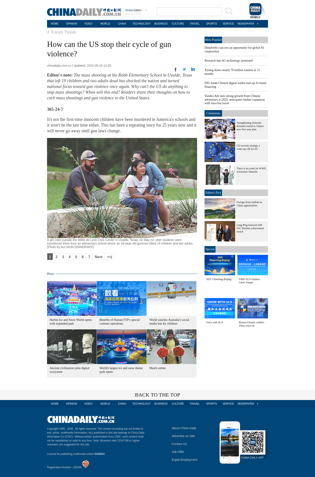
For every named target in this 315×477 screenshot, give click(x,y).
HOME (55, 23)
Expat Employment (185, 459)
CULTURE (178, 23)
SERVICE (228, 23)
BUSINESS (161, 23)
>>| (109, 257)
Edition (133, 10)
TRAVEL (195, 23)
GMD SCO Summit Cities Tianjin (249, 281)
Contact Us (179, 444)
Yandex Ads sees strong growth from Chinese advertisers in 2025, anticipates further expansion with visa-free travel (235, 99)
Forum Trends (63, 32)
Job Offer (178, 452)
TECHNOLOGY (141, 23)
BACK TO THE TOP (157, 395)
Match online (157, 368)
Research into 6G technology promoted (229, 60)
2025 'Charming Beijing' (219, 279)
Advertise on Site (183, 436)
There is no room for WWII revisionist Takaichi (251, 170)
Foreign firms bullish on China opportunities (249, 204)
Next (98, 257)
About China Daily (184, 428)
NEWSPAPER (245, 23)
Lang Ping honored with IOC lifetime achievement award (250, 228)
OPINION (71, 23)
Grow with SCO (214, 322)
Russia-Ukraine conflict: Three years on (252, 324)
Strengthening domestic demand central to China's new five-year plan (250, 126)
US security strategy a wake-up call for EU (248, 147)
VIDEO (88, 23)
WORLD (105, 23)
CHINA (122, 23)
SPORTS (211, 23)
